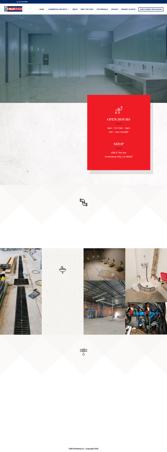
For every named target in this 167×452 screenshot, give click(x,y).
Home (41, 9)
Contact (114, 9)
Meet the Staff (87, 9)
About (75, 9)
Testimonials (102, 9)
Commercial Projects (57, 9)
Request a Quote (128, 9)
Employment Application (151, 9)
